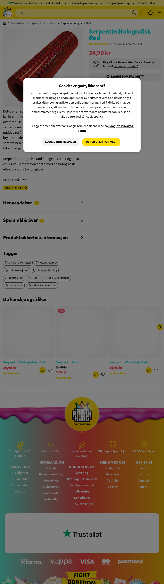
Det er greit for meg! (101, 142)
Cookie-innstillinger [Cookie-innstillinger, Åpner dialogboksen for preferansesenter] (60, 142)
